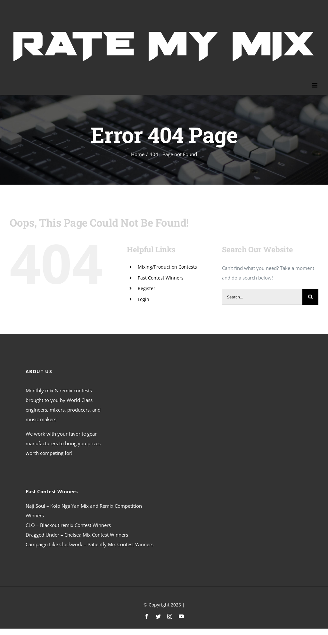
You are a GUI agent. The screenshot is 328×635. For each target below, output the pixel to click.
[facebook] (146, 616)
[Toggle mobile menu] (315, 85)
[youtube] (181, 616)
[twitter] (158, 616)
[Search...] (262, 297)
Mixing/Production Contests (167, 267)
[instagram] (169, 616)
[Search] (310, 297)
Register (146, 288)
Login (143, 299)
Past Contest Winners (161, 278)
